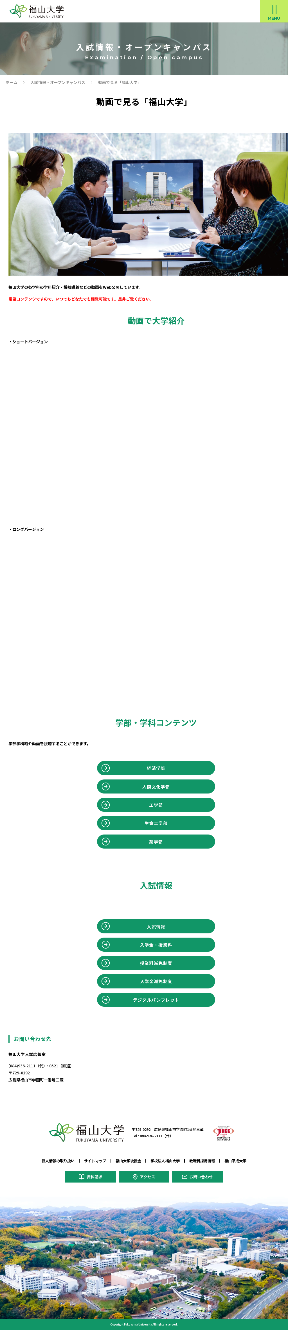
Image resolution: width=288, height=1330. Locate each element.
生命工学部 (156, 823)
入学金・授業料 (156, 945)
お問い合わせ (201, 1176)
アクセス (147, 1176)
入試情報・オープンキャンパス (57, 82)
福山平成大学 (235, 1160)
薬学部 (156, 841)
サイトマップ (95, 1160)
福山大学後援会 (128, 1160)
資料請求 (94, 1176)
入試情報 (156, 926)
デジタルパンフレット (156, 1000)
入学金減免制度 (156, 981)
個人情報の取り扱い (58, 1160)
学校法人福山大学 (165, 1160)
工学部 (156, 805)
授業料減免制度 (156, 963)
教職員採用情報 (202, 1160)
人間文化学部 (156, 786)
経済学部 (156, 768)
